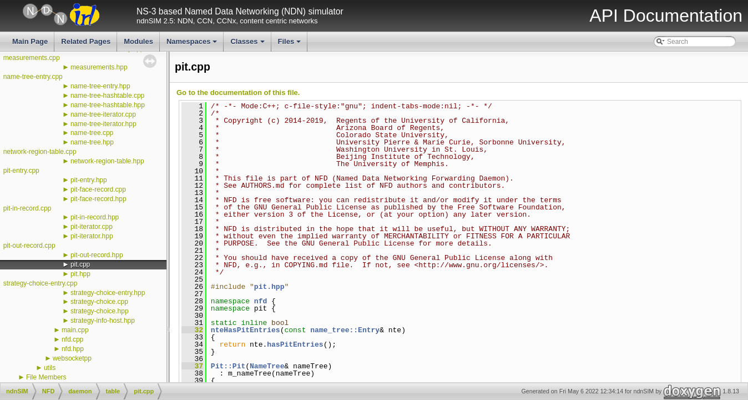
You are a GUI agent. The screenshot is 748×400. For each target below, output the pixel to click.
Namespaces (192, 44)
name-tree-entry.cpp (33, 77)
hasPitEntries (295, 344)
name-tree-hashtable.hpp (107, 105)
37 (192, 366)
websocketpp (72, 358)
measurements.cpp (31, 58)
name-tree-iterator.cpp (103, 114)
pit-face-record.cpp (98, 189)
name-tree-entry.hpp (100, 86)
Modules (138, 41)
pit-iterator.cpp (91, 227)
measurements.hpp (99, 67)
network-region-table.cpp (40, 152)
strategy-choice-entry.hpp (107, 293)
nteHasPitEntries (245, 330)
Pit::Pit (228, 366)
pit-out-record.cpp (29, 245)
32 (192, 330)
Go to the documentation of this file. (238, 92)
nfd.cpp (72, 339)
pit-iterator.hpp (91, 236)
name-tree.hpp (92, 142)
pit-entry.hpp (88, 180)
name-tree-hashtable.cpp (107, 95)
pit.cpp (80, 264)
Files (290, 44)
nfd (260, 301)
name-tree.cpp (91, 133)
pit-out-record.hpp (96, 255)
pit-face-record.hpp (98, 199)
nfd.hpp (73, 349)
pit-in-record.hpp (94, 217)
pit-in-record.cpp (27, 208)
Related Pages (85, 41)
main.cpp (75, 330)
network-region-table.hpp (107, 161)
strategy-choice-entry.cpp (40, 283)
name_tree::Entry (345, 330)
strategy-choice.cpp (99, 302)
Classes (248, 44)
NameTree (267, 366)
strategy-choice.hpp (99, 311)
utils (49, 368)
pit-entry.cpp (21, 170)
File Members (46, 377)
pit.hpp (80, 274)
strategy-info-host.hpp (102, 320)
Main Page (30, 41)
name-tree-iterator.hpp (103, 124)
